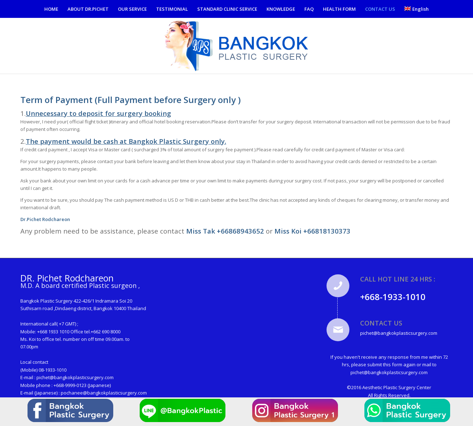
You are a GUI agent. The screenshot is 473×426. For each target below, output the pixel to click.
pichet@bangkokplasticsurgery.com (75, 377)
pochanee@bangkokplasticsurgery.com (104, 393)
